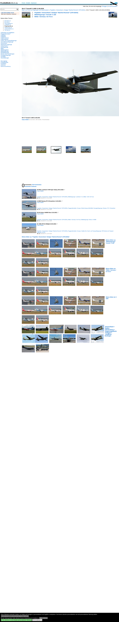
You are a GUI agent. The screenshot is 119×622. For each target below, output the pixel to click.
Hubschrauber (4, 46)
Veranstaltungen (5, 58)
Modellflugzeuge (5, 52)
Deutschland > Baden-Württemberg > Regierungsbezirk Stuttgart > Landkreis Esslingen (111, 331)
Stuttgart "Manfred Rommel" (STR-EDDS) (74, 10)
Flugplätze (3, 36)
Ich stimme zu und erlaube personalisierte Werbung (16, 620)
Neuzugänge (4, 61)
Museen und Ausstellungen (7, 54)
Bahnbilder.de (7, 20)
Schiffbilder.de (7, 24)
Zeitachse (3, 65)
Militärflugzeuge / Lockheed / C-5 (75, 196)
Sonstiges (3, 56)
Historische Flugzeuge (6, 44)
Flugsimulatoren (5, 38)
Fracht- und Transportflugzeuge (9, 40)
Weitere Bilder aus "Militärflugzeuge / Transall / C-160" (111, 241)
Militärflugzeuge (5, 51)
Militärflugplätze (5, 50)
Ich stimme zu (37, 620)
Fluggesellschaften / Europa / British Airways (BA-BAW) (80, 208)
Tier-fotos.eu (7, 30)
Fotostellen (3, 63)
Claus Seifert (25, 119)
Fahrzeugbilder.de (8, 23)
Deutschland (59, 10)
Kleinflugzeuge (4, 47)
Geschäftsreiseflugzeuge (7, 42)
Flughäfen (52, 10)
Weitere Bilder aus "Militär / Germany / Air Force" (111, 270)
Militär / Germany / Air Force (43, 16)
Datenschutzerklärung (6, 66)
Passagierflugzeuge (6, 55)
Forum (23, 3)
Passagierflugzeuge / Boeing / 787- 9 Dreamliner (104, 208)
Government (4, 43)
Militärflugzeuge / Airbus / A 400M (88, 219)
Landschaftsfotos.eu (8, 28)
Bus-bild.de (6, 22)
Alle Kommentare (36, 184)
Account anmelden (112, 6)
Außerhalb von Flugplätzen (7, 32)
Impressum (33, 3)
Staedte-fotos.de (8, 27)
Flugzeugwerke (4, 39)
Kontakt (28, 3)
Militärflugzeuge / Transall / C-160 (45, 14)
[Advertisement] (38, 34)
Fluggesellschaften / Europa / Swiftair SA (77, 231)
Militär (2, 48)
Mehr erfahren (44, 618)
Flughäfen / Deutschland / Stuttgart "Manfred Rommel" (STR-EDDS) (56, 12)
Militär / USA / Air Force (88, 196)
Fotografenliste (4, 62)
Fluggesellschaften (5, 34)
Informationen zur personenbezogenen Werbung (14, 616)
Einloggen (104, 6)
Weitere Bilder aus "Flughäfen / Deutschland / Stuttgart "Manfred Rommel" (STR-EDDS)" (46, 237)
